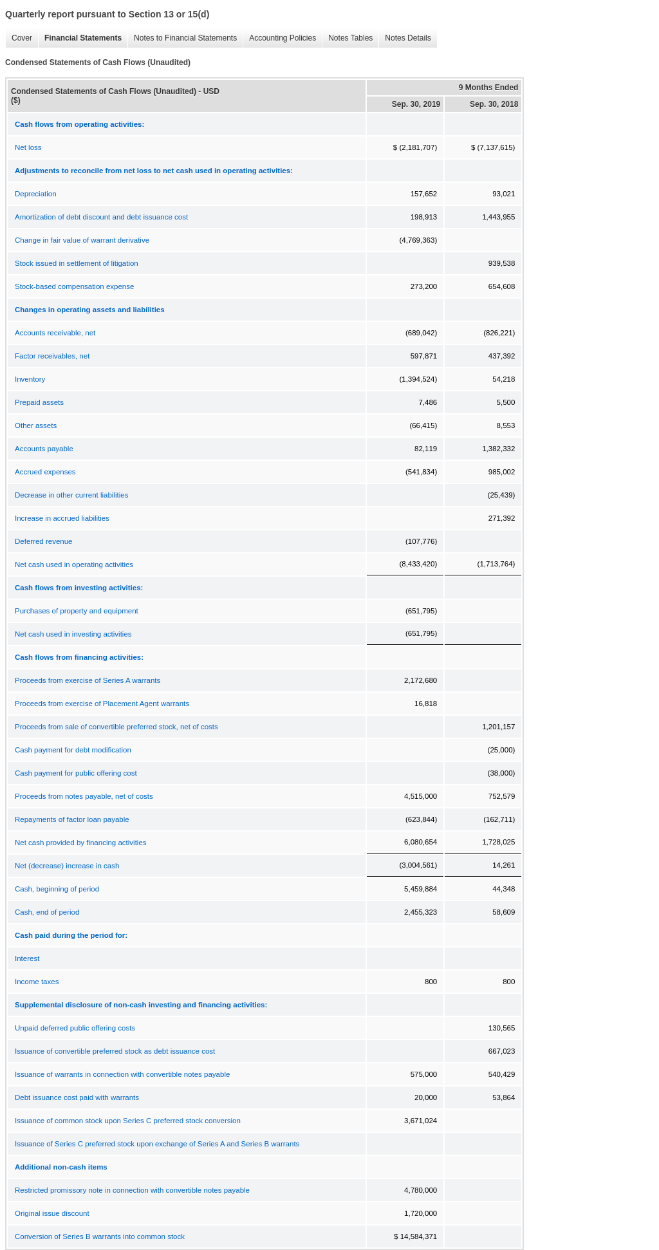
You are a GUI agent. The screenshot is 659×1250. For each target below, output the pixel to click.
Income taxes (37, 981)
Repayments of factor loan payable (72, 819)
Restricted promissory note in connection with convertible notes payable (132, 1190)
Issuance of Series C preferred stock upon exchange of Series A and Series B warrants (157, 1144)
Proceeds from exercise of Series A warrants (87, 680)
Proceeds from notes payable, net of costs (84, 796)
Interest (27, 958)
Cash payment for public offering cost (76, 773)
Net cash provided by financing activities (81, 842)
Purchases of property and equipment (76, 611)
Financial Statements (80, 38)
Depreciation (36, 194)
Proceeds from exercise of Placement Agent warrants (102, 703)
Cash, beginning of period (57, 889)
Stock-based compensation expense (74, 286)
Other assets (36, 425)
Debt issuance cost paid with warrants (77, 1097)
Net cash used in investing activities (73, 634)
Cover (18, 38)
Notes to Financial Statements (182, 38)
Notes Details (404, 38)
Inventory (30, 379)
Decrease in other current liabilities (71, 495)
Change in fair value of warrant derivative (82, 240)
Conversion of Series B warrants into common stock (100, 1236)
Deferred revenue (44, 541)
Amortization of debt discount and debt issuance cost (101, 217)
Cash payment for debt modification (73, 750)
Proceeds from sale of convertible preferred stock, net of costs (116, 727)
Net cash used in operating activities (74, 564)
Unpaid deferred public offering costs (75, 1028)
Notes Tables (347, 38)
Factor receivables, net (52, 356)
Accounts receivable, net (55, 333)
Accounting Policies (279, 38)
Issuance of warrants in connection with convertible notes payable (122, 1074)
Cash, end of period (47, 912)
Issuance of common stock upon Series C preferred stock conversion (128, 1120)
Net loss (28, 147)
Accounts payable (44, 448)
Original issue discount (52, 1213)
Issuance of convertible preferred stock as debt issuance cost (115, 1051)
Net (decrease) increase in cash (67, 866)
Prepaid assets (39, 402)
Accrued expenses (45, 472)
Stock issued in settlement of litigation (76, 263)
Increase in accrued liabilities (62, 518)
